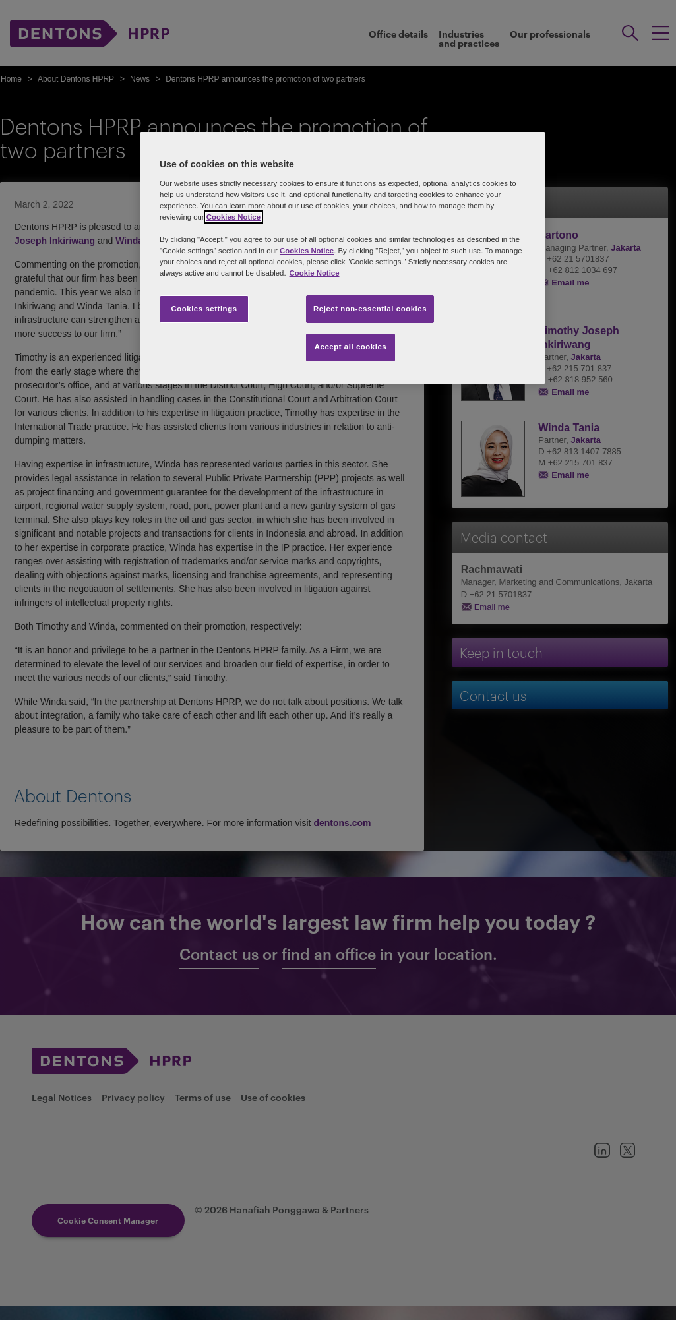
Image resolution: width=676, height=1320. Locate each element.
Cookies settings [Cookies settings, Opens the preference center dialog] (204, 309)
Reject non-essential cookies (370, 309)
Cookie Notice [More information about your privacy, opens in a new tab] (315, 273)
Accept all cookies (351, 347)
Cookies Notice (233, 217)
